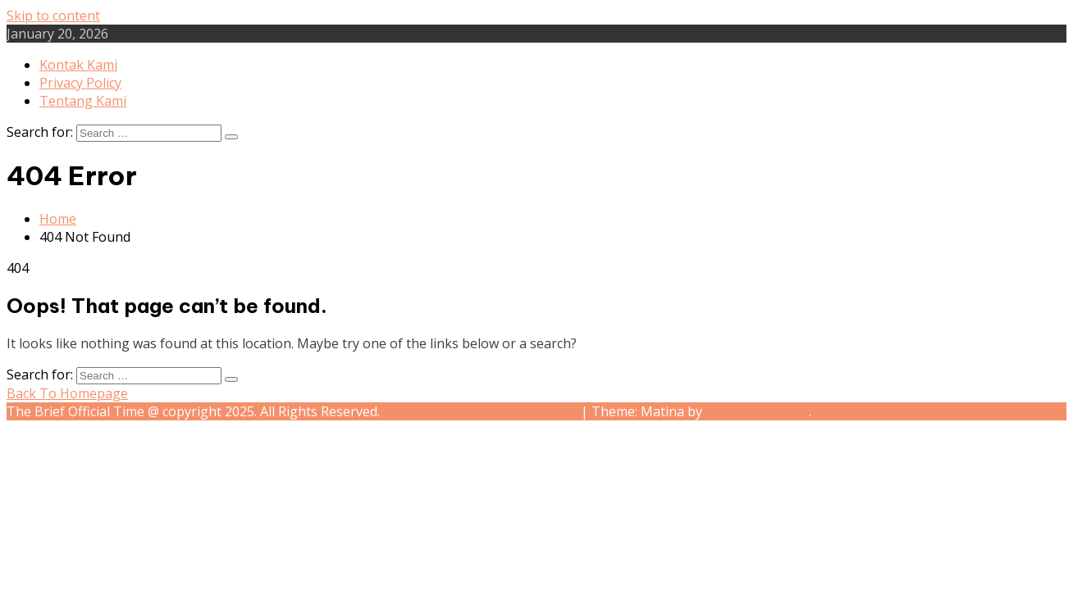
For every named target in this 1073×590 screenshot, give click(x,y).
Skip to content (53, 16)
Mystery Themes (757, 411)
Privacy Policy (80, 83)
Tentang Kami (82, 101)
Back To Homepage (67, 393)
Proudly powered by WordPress (482, 411)
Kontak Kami (78, 65)
